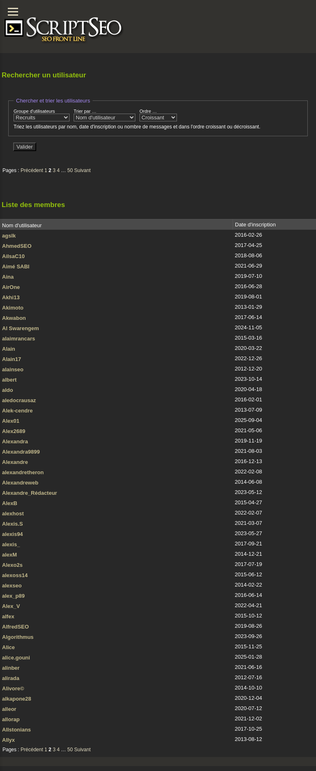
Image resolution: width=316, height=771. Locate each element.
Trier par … (104, 115)
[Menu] (13, 11)
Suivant (82, 170)
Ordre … (158, 115)
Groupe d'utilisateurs (42, 115)
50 (70, 170)
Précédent (32, 170)
